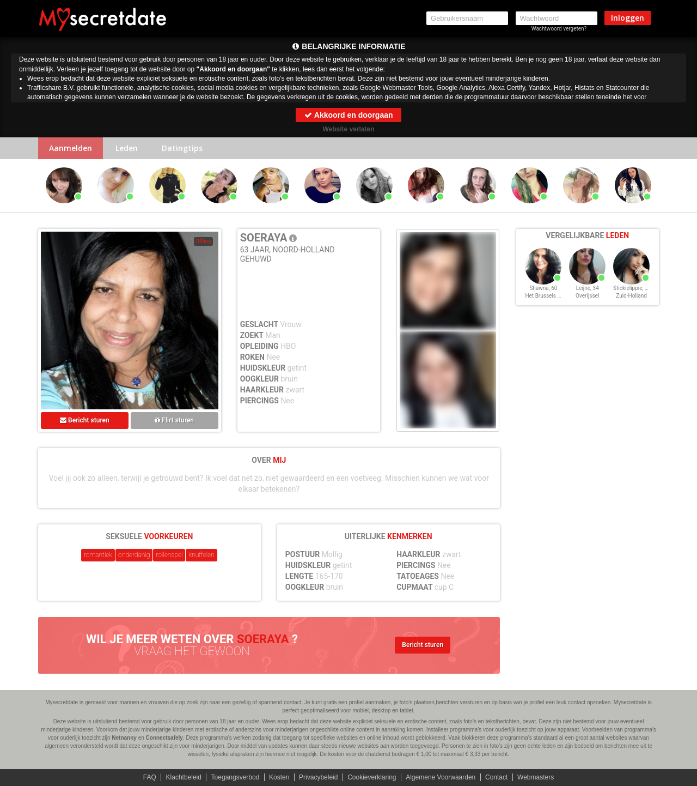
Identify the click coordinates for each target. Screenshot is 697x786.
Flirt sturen (174, 420)
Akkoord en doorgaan (348, 115)
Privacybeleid (318, 777)
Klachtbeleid (183, 777)
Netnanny (124, 738)
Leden (126, 148)
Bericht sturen (84, 420)
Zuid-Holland (631, 296)
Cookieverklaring (371, 777)
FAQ (149, 777)
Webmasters (535, 777)
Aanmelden (70, 148)
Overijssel (587, 296)
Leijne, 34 (587, 288)
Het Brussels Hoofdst (551, 296)
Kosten (279, 777)
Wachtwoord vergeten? (559, 29)
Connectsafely (164, 738)
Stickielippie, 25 (632, 288)
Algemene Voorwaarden (440, 777)
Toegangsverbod (235, 777)
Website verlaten (348, 129)
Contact (496, 777)
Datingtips (182, 148)
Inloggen (627, 18)
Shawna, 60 (543, 288)
